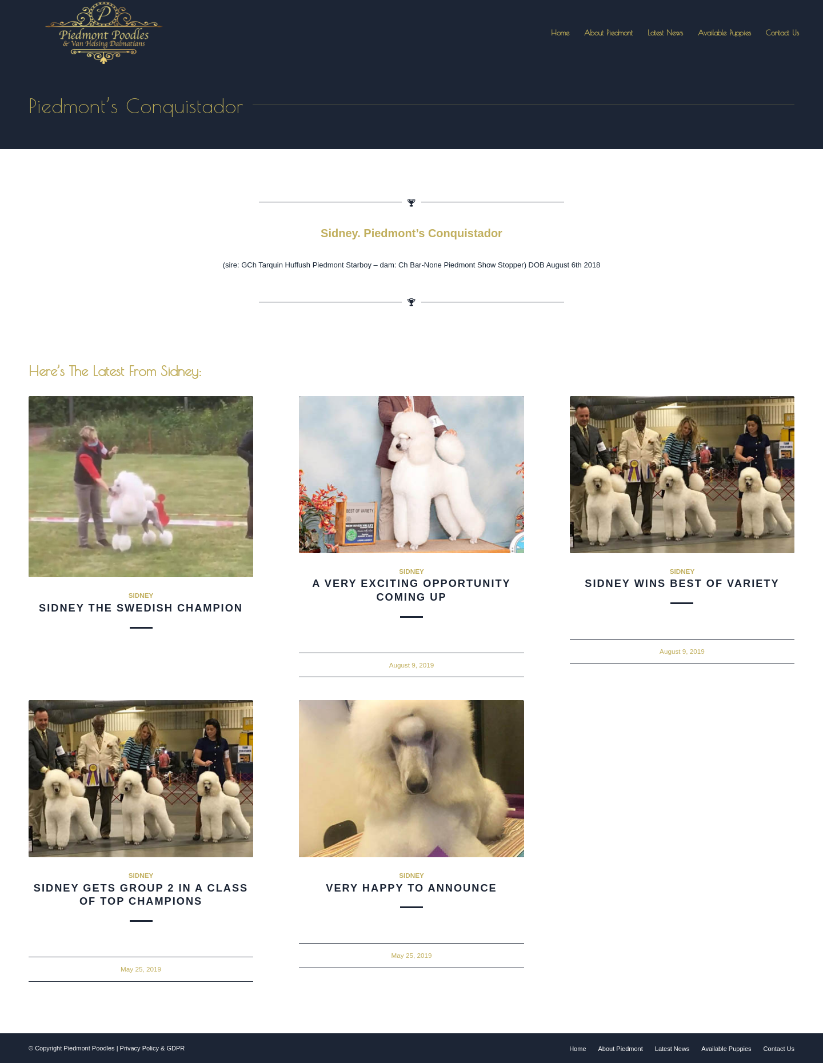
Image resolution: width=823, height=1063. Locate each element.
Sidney (141, 595)
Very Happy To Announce (411, 888)
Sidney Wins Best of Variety (682, 583)
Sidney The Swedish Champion (141, 608)
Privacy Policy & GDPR (152, 1048)
